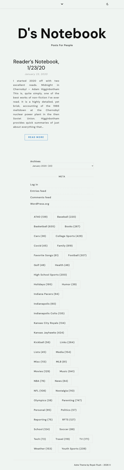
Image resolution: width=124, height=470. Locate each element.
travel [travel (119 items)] (63, 439)
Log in (34, 184)
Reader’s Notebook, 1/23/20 (36, 64)
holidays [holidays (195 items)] (43, 284)
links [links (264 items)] (67, 342)
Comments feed (40, 197)
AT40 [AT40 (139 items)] (41, 217)
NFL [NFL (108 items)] (40, 391)
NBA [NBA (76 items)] (39, 381)
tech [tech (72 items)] (40, 439)
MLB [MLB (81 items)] (61, 362)
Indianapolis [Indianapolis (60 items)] (45, 304)
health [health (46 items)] (62, 265)
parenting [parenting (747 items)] (72, 400)
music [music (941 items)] (67, 371)
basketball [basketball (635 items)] (44, 226)
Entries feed (38, 191)
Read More (36, 137)
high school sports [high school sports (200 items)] (50, 275)
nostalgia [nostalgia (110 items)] (65, 391)
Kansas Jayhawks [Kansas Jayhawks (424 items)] (49, 333)
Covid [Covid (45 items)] (41, 246)
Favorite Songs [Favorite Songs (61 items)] (46, 255)
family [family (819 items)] (65, 246)
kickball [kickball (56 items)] (42, 342)
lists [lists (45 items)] (40, 352)
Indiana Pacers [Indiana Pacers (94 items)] (46, 294)
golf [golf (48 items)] (39, 265)
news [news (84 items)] (61, 381)
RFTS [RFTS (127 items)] (68, 420)
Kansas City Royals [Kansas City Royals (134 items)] (50, 323)
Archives (35, 161)
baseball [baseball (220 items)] (66, 217)
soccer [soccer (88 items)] (67, 429)
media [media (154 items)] (63, 352)
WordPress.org (39, 203)
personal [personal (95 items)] (42, 410)
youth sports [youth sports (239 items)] (74, 449)
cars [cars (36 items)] (40, 236)
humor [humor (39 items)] (69, 284)
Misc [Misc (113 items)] (40, 362)
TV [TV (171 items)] (84, 439)
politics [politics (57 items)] (69, 410)
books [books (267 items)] (72, 226)
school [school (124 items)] (42, 429)
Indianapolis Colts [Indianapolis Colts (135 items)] (49, 313)
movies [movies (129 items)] (42, 371)
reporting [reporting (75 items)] (43, 420)
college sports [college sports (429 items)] (69, 236)
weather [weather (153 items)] (43, 449)
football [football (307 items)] (77, 255)
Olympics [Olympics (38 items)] (43, 400)
